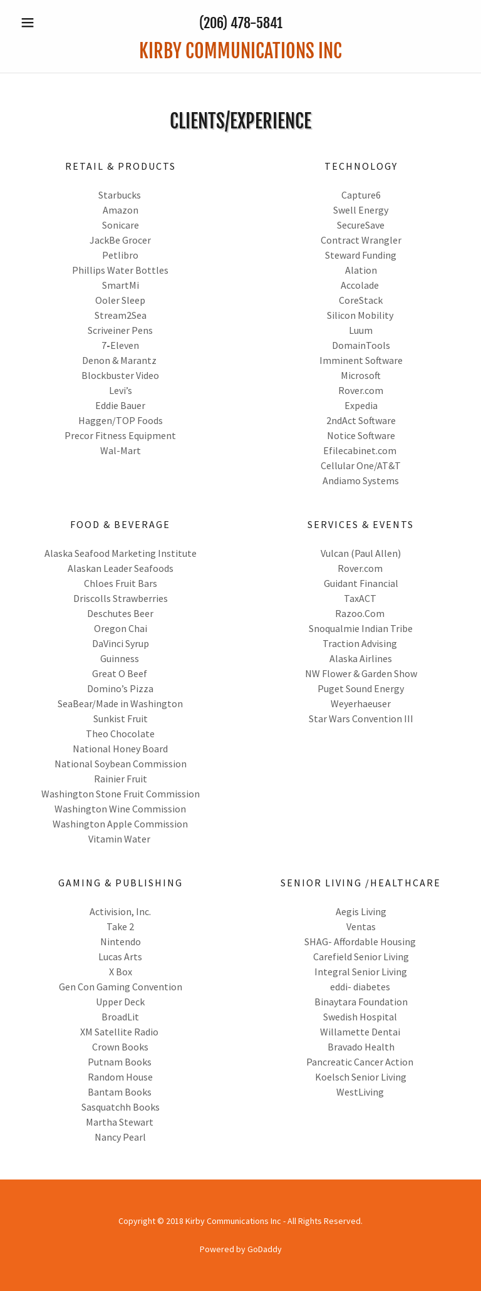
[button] (49, 22)
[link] (240, 54)
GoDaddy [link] (264, 1249)
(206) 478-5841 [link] (240, 22)
